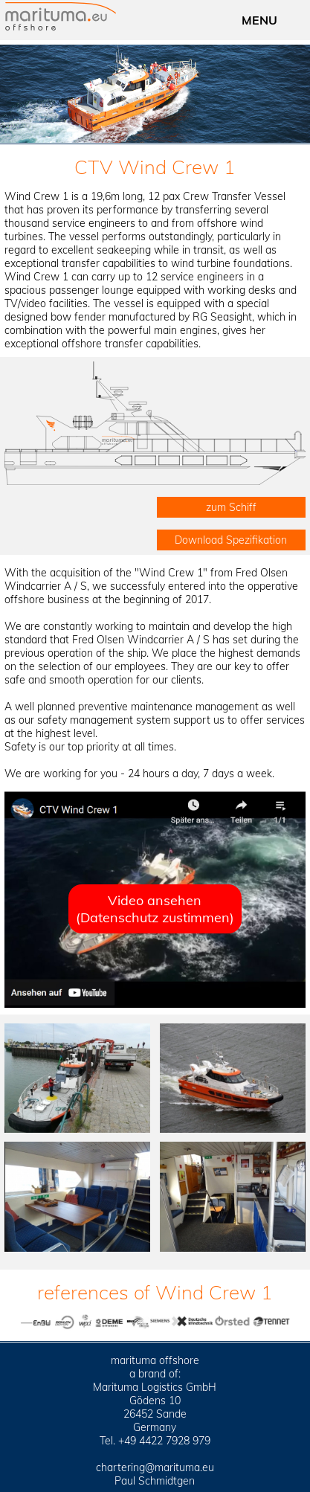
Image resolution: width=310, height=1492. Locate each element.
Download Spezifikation (231, 540)
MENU (259, 20)
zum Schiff (231, 507)
